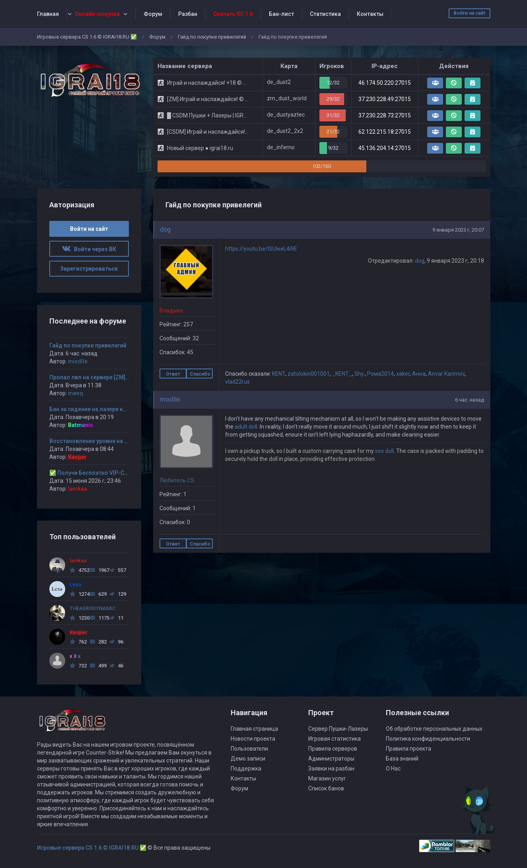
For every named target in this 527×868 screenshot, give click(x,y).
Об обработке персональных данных (434, 729)
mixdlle (170, 399)
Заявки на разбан (331, 768)
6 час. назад (469, 400)
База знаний (402, 758)
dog (165, 229)
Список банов (326, 788)
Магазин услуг (327, 778)
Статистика (325, 14)
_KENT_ (342, 374)
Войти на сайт (469, 13)
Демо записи (248, 758)
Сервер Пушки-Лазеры (338, 729)
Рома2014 (380, 374)
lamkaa (77, 489)
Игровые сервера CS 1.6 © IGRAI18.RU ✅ (87, 37)
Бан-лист (281, 14)
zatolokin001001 (309, 374)
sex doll (384, 451)
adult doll (246, 426)
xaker (403, 374)
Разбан (187, 14)
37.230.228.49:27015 (384, 99)
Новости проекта (253, 738)
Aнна (419, 374)
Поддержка (246, 768)
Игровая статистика (334, 738)
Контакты (370, 14)
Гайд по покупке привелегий (87, 345)
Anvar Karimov (446, 374)
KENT (278, 374)
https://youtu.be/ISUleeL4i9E (261, 249)
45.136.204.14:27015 (384, 148)
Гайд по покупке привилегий (212, 37)
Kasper (77, 457)
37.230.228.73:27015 (384, 115)
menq (75, 393)
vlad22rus (237, 381)
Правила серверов (332, 748)
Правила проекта (408, 748)
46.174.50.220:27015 (384, 83)
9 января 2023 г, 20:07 (458, 230)
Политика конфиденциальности (428, 738)
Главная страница (254, 729)
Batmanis (80, 425)
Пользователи (249, 748)
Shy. (359, 374)
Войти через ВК (89, 249)
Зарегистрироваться (89, 268)
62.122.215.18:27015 (384, 132)
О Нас (393, 768)
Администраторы (331, 758)
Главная (48, 14)
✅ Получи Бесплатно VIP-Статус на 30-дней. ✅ (114, 473)
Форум (153, 14)
